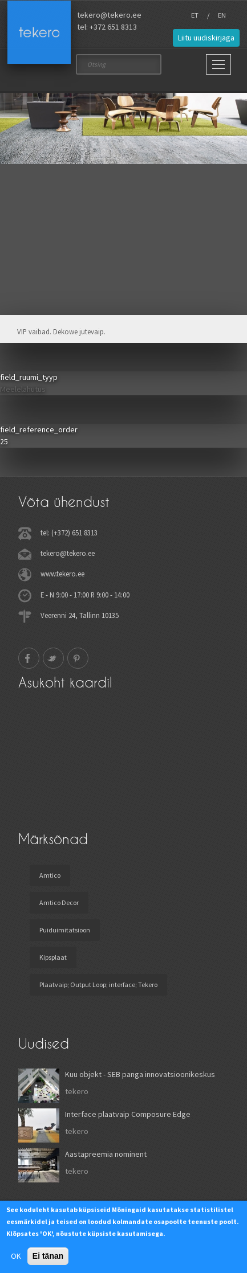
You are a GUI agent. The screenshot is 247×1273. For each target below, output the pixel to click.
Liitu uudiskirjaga (206, 37)
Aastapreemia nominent (106, 1154)
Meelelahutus (23, 389)
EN (222, 15)
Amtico (49, 875)
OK (16, 1256)
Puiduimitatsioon (64, 930)
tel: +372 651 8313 (107, 27)
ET (195, 15)
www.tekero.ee (62, 573)
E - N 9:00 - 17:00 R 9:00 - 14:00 (85, 594)
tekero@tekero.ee (109, 15)
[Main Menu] (218, 64)
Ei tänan (48, 1255)
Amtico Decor (59, 902)
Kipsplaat (53, 957)
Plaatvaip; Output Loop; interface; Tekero (98, 984)
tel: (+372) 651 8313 (69, 532)
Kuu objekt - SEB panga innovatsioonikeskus (140, 1074)
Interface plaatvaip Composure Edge (128, 1114)
